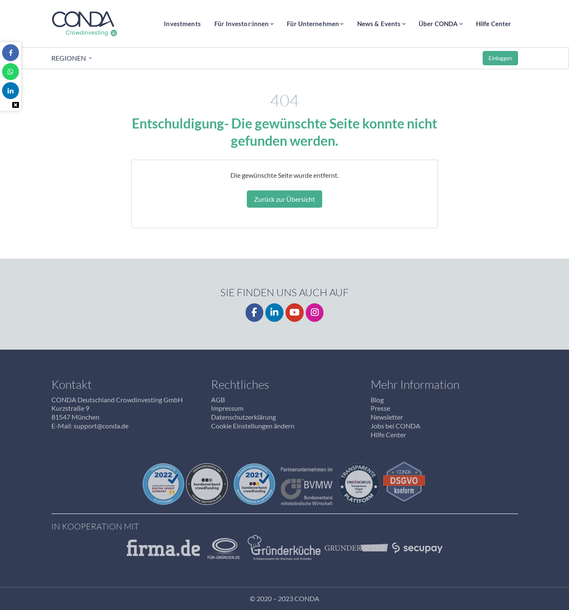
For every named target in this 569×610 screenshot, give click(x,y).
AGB (218, 400)
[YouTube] (295, 312)
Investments (182, 23)
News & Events (379, 23)
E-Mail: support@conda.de (89, 426)
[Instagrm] (315, 312)
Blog (377, 400)
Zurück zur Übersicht (284, 199)
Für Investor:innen (241, 23)
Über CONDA (438, 23)
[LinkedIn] (274, 312)
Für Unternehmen (313, 23)
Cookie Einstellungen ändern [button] (252, 426)
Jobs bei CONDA (395, 426)
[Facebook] (255, 312)
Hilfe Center (493, 23)
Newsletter (387, 417)
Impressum (227, 408)
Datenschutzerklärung (243, 417)
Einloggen (500, 58)
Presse (380, 408)
